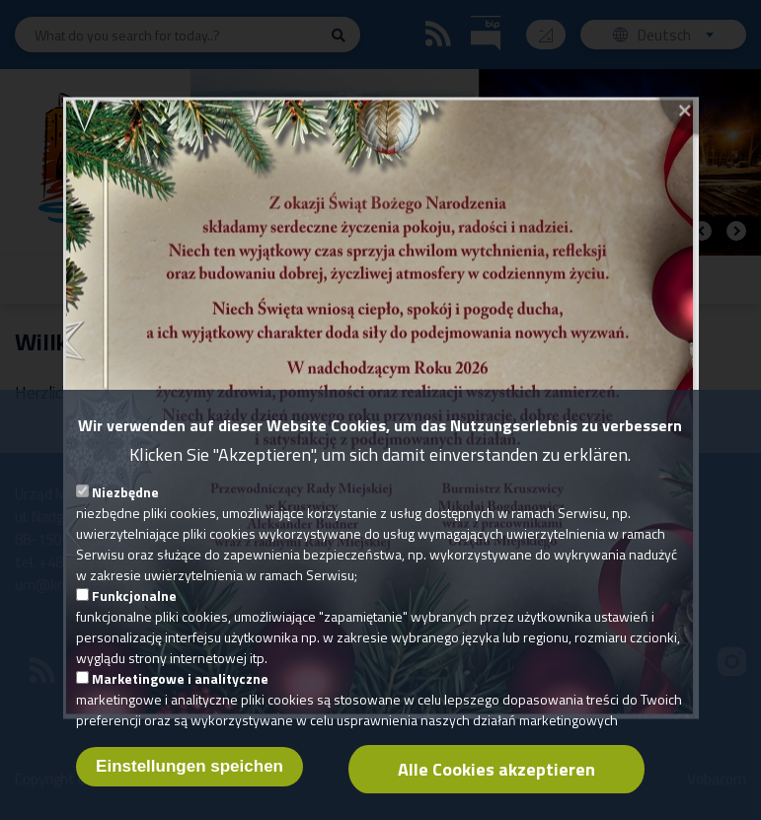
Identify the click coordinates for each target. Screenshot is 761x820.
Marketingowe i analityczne (180, 699)
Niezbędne (125, 512)
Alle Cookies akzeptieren (496, 790)
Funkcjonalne (134, 616)
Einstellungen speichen (189, 787)
